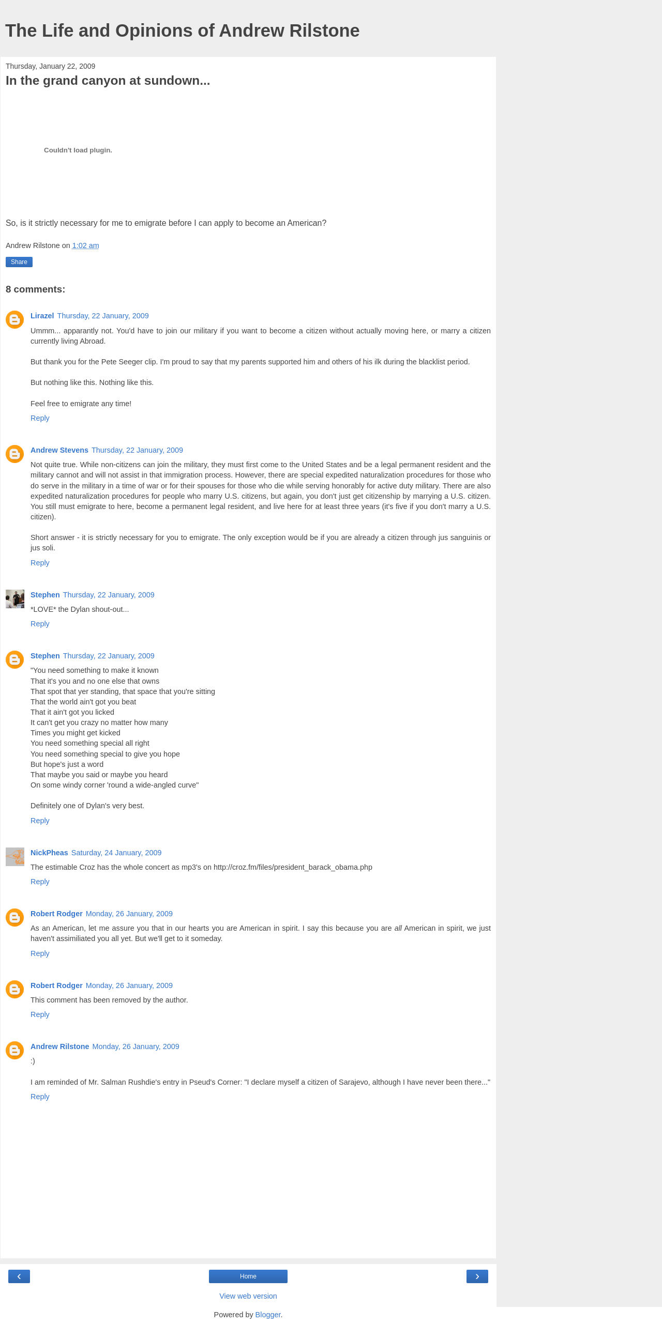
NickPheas (49, 853)
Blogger (268, 1315)
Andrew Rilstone (60, 1046)
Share (19, 262)
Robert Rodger (57, 914)
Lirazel (42, 316)
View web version (248, 1296)
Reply (40, 418)
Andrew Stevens (59, 450)
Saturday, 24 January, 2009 (116, 853)
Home (248, 1276)
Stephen (45, 595)
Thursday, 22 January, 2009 (103, 316)
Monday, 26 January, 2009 (129, 914)
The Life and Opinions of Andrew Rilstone (182, 30)
